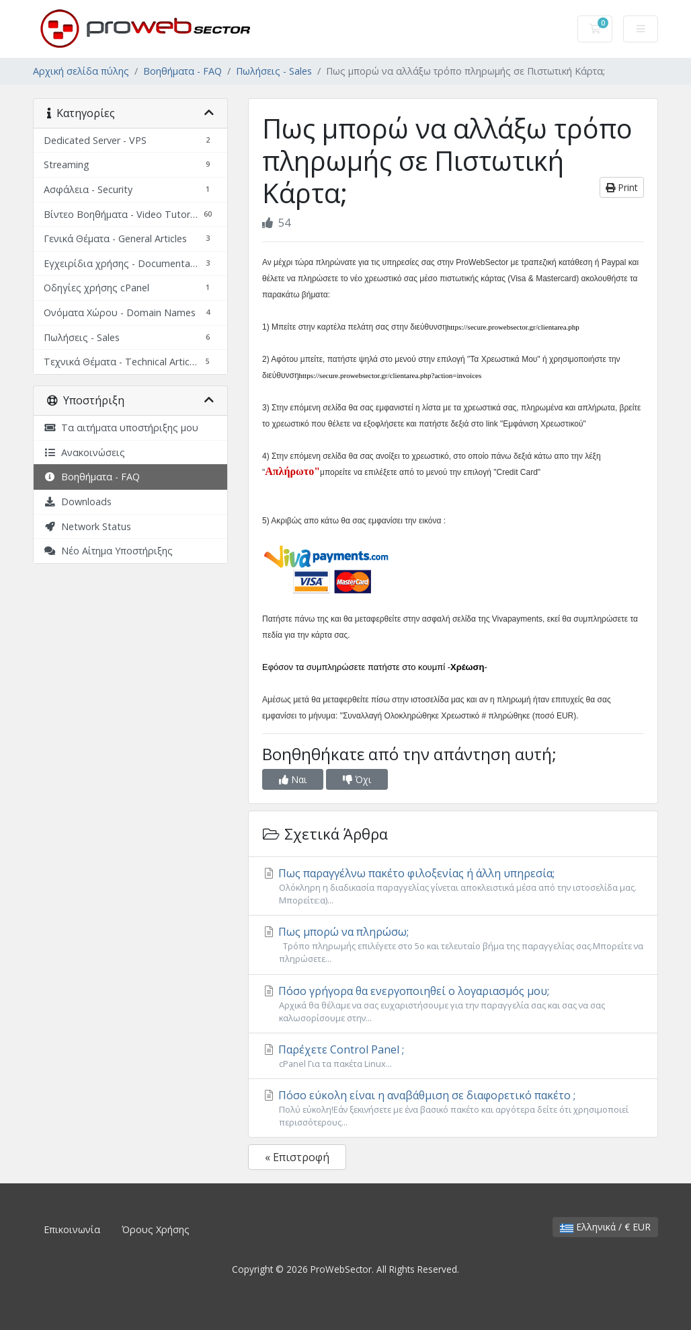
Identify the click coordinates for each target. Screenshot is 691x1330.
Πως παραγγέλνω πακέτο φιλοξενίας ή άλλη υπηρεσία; (453, 886)
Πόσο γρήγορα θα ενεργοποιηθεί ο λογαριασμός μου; (453, 1004)
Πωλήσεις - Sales (274, 71)
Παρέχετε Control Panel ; (453, 1056)
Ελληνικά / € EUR (605, 1226)
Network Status (87, 526)
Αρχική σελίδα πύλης (81, 71)
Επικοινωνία (72, 1229)
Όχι (357, 779)
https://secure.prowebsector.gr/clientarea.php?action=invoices (390, 375)
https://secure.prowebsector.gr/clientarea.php (513, 327)
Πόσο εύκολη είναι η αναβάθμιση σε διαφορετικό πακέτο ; (453, 1108)
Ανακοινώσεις (84, 452)
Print (622, 187)
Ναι (293, 779)
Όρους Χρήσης (156, 1229)
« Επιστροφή (297, 1157)
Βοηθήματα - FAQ (182, 71)
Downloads (78, 501)
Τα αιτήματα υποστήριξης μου (121, 427)
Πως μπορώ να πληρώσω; (453, 944)
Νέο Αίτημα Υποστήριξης (108, 550)
